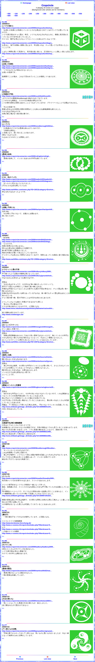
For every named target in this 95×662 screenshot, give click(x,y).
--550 (80, 14)
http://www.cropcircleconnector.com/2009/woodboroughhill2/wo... (28, 126)
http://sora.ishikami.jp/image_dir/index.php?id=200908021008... (27, 432)
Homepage (25, 3)
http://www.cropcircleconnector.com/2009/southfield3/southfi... (27, 96)
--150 (23, 14)
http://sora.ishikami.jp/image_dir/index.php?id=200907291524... (27, 496)
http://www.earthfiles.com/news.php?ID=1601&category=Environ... (28, 190)
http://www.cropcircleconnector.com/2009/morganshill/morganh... (28, 327)
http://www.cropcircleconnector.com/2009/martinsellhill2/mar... (27, 571)
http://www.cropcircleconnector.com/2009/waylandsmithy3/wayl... (28, 66)
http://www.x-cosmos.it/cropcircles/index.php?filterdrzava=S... (26, 525)
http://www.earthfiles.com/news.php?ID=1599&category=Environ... (28, 259)
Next (75, 658)
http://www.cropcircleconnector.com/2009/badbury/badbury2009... (28, 547)
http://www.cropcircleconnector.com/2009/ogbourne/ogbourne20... (28, 387)
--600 (8, 16)
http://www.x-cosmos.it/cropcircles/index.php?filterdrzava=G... (27, 533)
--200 (30, 14)
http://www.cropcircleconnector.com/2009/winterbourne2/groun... (28, 361)
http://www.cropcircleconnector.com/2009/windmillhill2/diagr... (26, 242)
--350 (51, 14)
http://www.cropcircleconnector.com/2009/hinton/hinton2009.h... (27, 601)
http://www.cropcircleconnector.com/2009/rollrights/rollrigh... (26, 156)
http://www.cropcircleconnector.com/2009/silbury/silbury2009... (27, 271)
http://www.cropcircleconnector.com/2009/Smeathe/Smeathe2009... (28, 478)
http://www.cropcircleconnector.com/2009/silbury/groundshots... (27, 276)
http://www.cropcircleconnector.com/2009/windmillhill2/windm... (27, 240)
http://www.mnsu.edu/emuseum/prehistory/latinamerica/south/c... (28, 308)
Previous (19, 658)
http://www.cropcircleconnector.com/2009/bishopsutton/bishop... (27, 28)
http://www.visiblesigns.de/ (12, 314)
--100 (16, 14)
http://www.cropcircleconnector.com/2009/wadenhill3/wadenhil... (27, 179)
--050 (8, 14)
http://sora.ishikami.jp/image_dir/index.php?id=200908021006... (27, 436)
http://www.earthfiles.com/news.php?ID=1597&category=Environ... (28, 342)
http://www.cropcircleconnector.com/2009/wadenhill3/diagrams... (27, 181)
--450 (66, 14)
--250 (37, 14)
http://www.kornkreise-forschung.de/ (16, 523)
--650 (16, 16)
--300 (44, 14)
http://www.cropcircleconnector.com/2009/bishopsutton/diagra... (27, 43)
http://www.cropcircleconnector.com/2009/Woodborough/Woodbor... (29, 448)
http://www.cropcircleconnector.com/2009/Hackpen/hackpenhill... (28, 209)
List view (70, 3)
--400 (58, 14)
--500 (73, 14)
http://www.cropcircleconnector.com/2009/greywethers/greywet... (28, 631)
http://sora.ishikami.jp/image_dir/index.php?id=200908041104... (27, 407)
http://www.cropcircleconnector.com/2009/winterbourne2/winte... (27, 357)
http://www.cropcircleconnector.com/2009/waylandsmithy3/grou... (28, 68)
